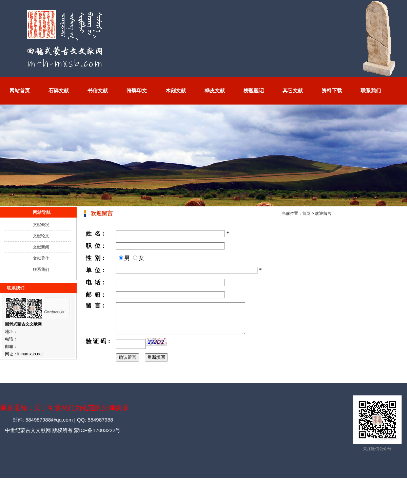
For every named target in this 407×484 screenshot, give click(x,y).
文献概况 (41, 224)
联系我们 (371, 90)
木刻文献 (176, 90)
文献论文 (41, 236)
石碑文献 (59, 90)
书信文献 (98, 90)
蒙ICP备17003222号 (96, 436)
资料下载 (332, 90)
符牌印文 (137, 90)
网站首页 (19, 90)
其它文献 (293, 90)
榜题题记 (254, 90)
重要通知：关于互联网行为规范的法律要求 (64, 413)
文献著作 (41, 258)
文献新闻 (41, 247)
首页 (306, 213)
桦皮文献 (215, 90)
